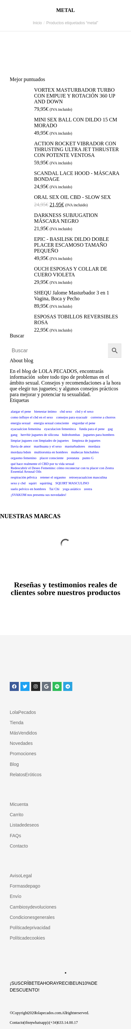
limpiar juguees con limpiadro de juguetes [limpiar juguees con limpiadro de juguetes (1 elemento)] (40, 440)
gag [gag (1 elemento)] (110, 429)
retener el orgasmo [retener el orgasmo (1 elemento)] (53, 477)
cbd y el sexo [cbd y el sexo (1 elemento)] (84, 411)
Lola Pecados (23, 712)
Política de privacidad (30, 927)
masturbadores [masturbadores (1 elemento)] (75, 446)
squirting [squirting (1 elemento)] (46, 483)
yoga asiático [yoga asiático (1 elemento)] (72, 489)
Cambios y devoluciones (33, 907)
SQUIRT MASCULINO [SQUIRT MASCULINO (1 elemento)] (72, 483)
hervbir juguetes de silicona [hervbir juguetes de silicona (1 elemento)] (40, 435)
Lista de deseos (24, 825)
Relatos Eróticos (26, 774)
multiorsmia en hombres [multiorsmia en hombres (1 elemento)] (51, 452)
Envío (15, 896)
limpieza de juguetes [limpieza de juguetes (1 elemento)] (86, 440)
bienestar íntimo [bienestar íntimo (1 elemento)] (45, 411)
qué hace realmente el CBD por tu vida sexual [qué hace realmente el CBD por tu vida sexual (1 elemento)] (42, 464)
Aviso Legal (21, 875)
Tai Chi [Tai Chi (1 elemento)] (54, 489)
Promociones (23, 753)
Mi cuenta (19, 804)
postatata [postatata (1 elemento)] (73, 458)
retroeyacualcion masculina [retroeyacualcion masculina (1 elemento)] (88, 477)
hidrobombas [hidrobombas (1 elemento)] (71, 435)
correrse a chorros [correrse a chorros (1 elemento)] (103, 417)
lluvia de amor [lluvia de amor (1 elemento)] (21, 446)
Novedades (21, 743)
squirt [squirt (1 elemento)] (33, 483)
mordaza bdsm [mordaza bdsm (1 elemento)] (21, 452)
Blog (14, 764)
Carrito (16, 814)
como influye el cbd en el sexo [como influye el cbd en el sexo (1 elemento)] (32, 417)
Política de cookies (27, 938)
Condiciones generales (32, 917)
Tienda (16, 722)
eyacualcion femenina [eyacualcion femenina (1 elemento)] (26, 429)
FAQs (15, 835)
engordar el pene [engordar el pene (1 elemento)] (83, 423)
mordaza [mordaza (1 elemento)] (94, 446)
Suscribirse (65, 972)
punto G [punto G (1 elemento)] (88, 458)
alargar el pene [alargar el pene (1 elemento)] (21, 411)
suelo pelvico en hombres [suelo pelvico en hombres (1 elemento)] (28, 489)
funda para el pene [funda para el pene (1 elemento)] (91, 429)
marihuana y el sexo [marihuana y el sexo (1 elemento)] (48, 446)
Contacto (19, 846)
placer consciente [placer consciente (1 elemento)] (52, 458)
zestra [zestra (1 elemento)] (88, 489)
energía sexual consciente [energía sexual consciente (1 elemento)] (51, 423)
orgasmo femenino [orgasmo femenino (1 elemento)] (23, 458)
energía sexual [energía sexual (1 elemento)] (20, 423)
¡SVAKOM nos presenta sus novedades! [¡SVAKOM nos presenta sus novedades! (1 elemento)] (38, 495)
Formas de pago (25, 886)
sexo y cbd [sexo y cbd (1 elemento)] (18, 483)
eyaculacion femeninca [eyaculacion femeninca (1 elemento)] (60, 429)
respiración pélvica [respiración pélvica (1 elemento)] (24, 477)
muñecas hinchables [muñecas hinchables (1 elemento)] (85, 452)
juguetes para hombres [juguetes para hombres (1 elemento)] (98, 435)
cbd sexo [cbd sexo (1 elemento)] (66, 411)
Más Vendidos (23, 733)
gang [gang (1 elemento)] (14, 435)
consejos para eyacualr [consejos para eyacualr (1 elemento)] (71, 417)
